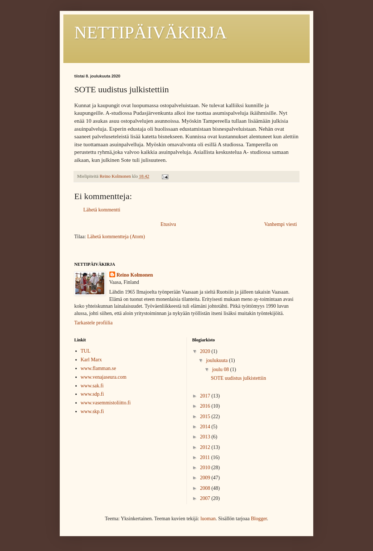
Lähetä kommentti (101, 210)
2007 (205, 498)
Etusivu (168, 224)
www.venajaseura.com (104, 377)
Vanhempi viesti (280, 224)
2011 (205, 457)
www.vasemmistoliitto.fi (106, 402)
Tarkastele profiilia (93, 322)
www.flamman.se (98, 368)
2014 (205, 426)
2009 (205, 477)
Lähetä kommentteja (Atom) (116, 236)
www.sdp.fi (92, 394)
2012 (205, 447)
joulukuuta (217, 360)
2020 (205, 351)
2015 (205, 416)
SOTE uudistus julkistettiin (238, 378)
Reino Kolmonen (135, 275)
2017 (205, 396)
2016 (205, 406)
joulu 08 (221, 369)
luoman (207, 518)
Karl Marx (91, 359)
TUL (86, 351)
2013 (205, 436)
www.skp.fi (92, 411)
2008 (205, 488)
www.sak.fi (92, 385)
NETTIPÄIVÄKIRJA (150, 32)
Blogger (259, 518)
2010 (205, 467)
